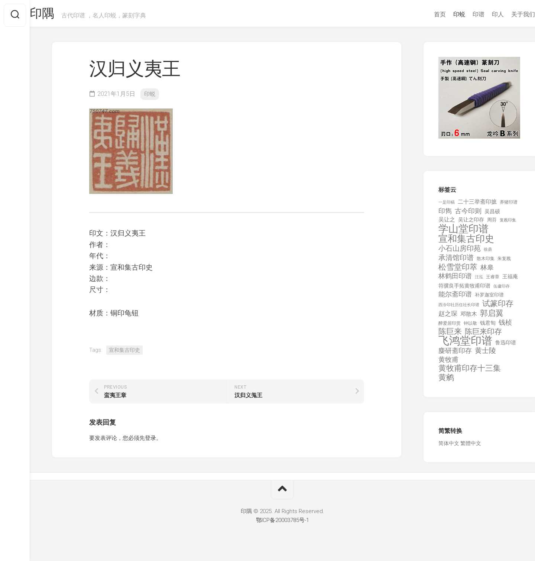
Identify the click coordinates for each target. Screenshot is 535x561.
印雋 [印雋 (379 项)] (445, 214)
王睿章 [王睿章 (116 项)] (492, 280)
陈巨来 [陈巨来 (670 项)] (450, 335)
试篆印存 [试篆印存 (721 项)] (497, 307)
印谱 (464, 14)
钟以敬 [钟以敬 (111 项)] (470, 326)
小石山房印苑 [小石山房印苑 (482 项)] (459, 252)
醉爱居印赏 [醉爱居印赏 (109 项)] (449, 326)
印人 (483, 14)
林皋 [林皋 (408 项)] (487, 271)
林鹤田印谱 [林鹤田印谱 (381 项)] (455, 279)
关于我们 (508, 14)
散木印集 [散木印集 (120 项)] (486, 262)
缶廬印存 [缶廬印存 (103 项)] (501, 289)
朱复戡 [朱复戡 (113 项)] (504, 262)
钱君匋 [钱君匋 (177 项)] (488, 326)
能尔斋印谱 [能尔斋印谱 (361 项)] (455, 297)
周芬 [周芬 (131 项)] (492, 223)
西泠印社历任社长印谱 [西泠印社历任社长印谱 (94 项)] (458, 308)
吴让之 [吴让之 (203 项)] (446, 223)
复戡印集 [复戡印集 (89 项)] (508, 223)
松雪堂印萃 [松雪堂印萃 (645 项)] (457, 270)
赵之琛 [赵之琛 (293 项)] (447, 317)
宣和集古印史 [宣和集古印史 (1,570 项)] (466, 242)
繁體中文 (470, 447)
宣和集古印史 (124, 353)
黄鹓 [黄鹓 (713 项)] (446, 381)
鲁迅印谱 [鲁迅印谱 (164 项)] (505, 346)
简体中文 (448, 447)
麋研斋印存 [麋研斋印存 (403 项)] (455, 354)
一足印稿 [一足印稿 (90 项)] (446, 205)
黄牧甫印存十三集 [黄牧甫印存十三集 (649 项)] (469, 371)
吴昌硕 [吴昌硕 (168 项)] (492, 215)
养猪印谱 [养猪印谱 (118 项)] (509, 205)
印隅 (58, 15)
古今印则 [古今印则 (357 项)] (468, 214)
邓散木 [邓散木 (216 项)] (468, 317)
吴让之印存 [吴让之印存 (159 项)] (471, 223)
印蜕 (444, 14)
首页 (425, 14)
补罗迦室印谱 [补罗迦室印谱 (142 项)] (489, 298)
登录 (150, 441)
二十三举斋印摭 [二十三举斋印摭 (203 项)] (477, 205)
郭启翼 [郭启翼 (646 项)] (491, 316)
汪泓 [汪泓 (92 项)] (479, 280)
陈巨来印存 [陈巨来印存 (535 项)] (483, 335)
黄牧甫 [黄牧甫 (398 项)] (448, 363)
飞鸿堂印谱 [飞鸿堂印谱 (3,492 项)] (465, 344)
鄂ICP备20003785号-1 (282, 523)
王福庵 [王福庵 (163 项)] (510, 280)
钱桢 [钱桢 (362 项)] (505, 326)
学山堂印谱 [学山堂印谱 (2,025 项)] (463, 232)
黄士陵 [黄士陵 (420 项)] (485, 354)
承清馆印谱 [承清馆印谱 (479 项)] (456, 261)
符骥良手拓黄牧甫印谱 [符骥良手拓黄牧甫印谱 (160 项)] (464, 289)
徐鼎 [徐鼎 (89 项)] (488, 252)
